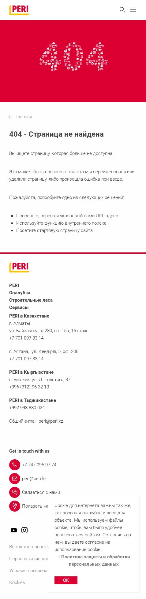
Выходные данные (28, 546)
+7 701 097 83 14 (26, 338)
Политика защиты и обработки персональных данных (94, 560)
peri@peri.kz (51, 421)
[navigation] (24, 116)
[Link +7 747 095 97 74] (73, 464)
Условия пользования (32, 570)
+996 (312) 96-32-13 (29, 387)
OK (66, 580)
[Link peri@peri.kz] (73, 478)
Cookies (17, 582)
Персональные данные (33, 558)
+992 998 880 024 (27, 407)
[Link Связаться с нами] (73, 492)
